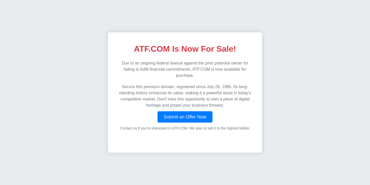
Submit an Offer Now (185, 116)
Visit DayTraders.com (185, 139)
